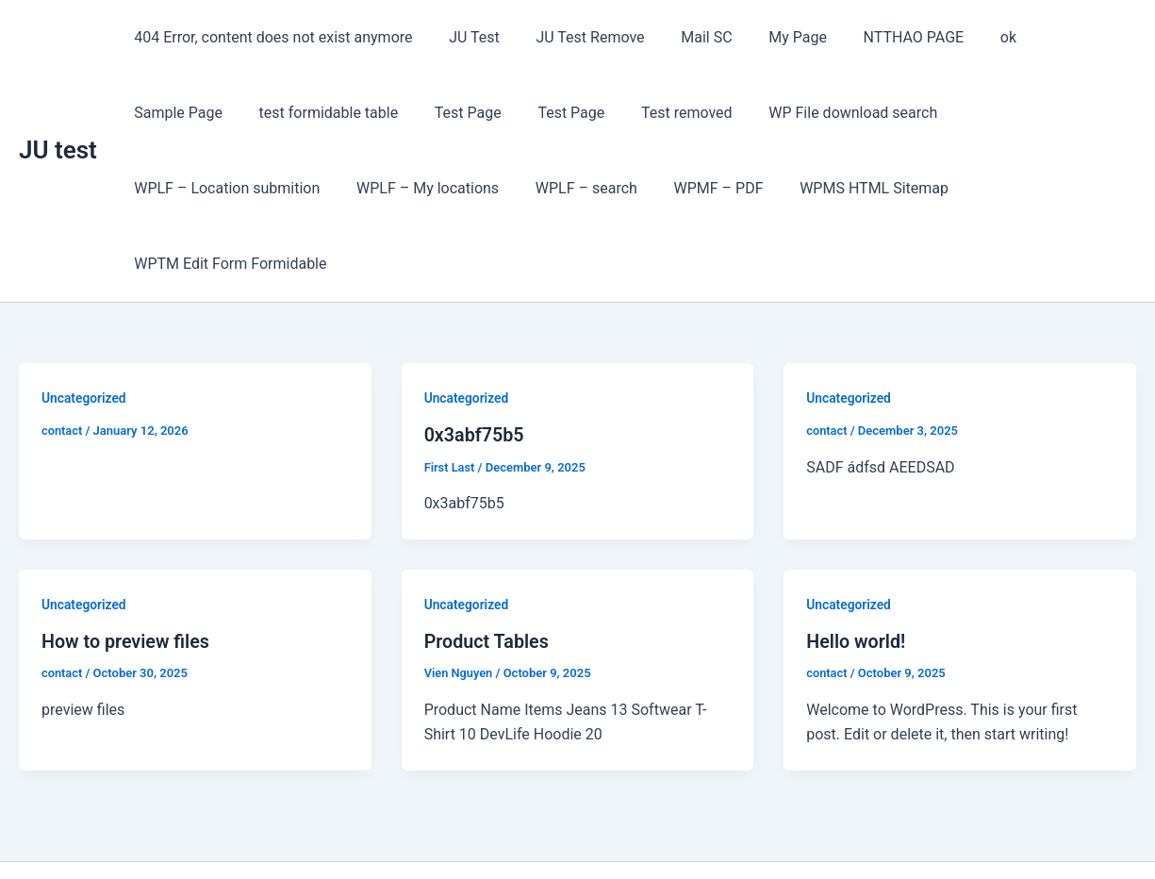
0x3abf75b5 (475, 359)
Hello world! (856, 565)
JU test (58, 112)
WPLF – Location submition (907, 113)
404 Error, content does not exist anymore (270, 37)
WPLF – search (354, 188)
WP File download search (700, 113)
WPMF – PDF (480, 188)
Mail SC (684, 37)
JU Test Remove (574, 37)
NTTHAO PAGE (879, 37)
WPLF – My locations (202, 188)
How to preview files (126, 565)
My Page (769, 37)
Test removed (540, 113)
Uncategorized (84, 322)
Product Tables (487, 565)
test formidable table (201, 113)
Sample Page (1050, 37)
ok (968, 37)
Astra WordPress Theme (708, 831)
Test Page (333, 113)
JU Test (464, 37)
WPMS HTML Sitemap (629, 188)
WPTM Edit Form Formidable (830, 188)
